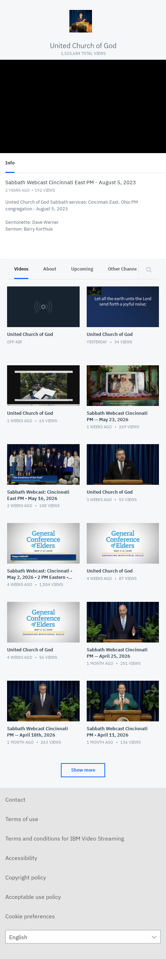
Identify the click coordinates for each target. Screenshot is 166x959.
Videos (21, 269)
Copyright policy (25, 877)
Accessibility (21, 857)
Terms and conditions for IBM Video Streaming (64, 838)
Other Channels (124, 269)
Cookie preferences (30, 916)
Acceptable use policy (33, 896)
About (49, 269)
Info (10, 163)
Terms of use (21, 819)
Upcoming (82, 269)
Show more (83, 770)
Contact (15, 799)
